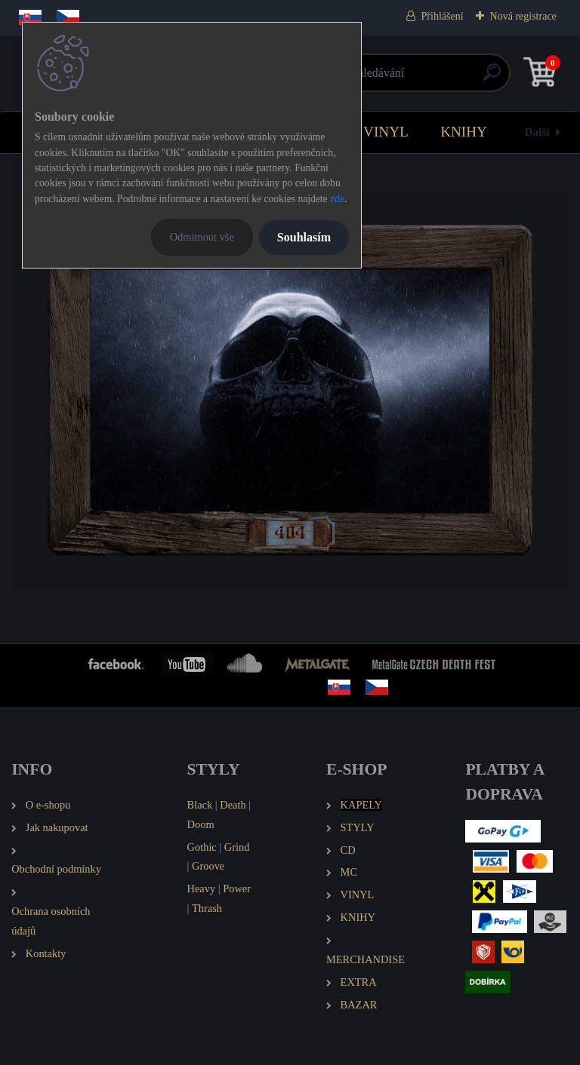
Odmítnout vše (202, 237)
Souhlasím (304, 237)
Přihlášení (442, 16)
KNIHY (463, 132)
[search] (471, 78)
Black (200, 805)
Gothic (202, 847)
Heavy (201, 888)
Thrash (207, 908)
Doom (200, 824)
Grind (237, 847)
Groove (208, 866)
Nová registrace (523, 16)
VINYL (386, 132)
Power (237, 888)
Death (232, 805)
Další (537, 131)
